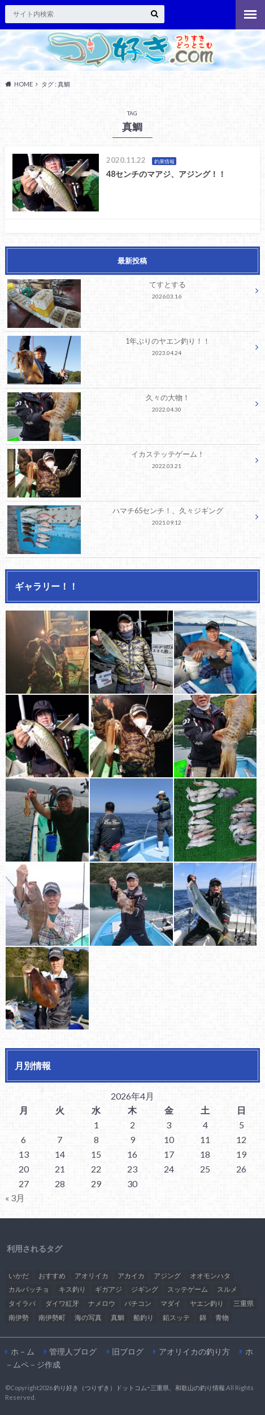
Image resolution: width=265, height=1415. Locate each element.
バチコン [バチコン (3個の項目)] (137, 1303)
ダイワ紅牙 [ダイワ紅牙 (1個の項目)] (62, 1303)
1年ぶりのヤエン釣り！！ (129, 348)
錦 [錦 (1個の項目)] (202, 1317)
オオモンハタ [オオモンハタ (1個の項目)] (210, 1275)
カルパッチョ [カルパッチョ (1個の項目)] (28, 1289)
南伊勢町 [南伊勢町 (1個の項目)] (52, 1317)
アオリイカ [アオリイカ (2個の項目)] (91, 1275)
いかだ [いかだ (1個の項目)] (18, 1275)
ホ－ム (22, 1351)
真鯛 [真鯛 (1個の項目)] (117, 1317)
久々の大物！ (129, 405)
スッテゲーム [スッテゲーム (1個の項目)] (187, 1289)
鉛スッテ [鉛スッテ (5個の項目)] (176, 1317)
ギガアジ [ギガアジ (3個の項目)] (108, 1289)
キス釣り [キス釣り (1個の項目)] (72, 1289)
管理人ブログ (73, 1351)
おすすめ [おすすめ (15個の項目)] (52, 1275)
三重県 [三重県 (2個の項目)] (243, 1303)
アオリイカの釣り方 (194, 1351)
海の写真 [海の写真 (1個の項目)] (88, 1317)
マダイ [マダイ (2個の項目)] (170, 1303)
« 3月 (15, 1197)
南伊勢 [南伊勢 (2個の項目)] (18, 1317)
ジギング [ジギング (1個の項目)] (144, 1289)
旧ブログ (128, 1351)
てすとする (129, 292)
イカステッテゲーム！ (129, 461)
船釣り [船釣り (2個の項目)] (143, 1317)
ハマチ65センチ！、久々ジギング (129, 518)
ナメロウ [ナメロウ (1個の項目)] (101, 1303)
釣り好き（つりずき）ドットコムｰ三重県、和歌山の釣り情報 (139, 1387)
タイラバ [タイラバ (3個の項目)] (22, 1303)
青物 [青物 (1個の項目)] (222, 1317)
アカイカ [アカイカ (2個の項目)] (131, 1275)
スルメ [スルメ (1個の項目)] (227, 1289)
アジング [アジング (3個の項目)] (167, 1275)
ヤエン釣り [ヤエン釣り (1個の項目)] (207, 1303)
